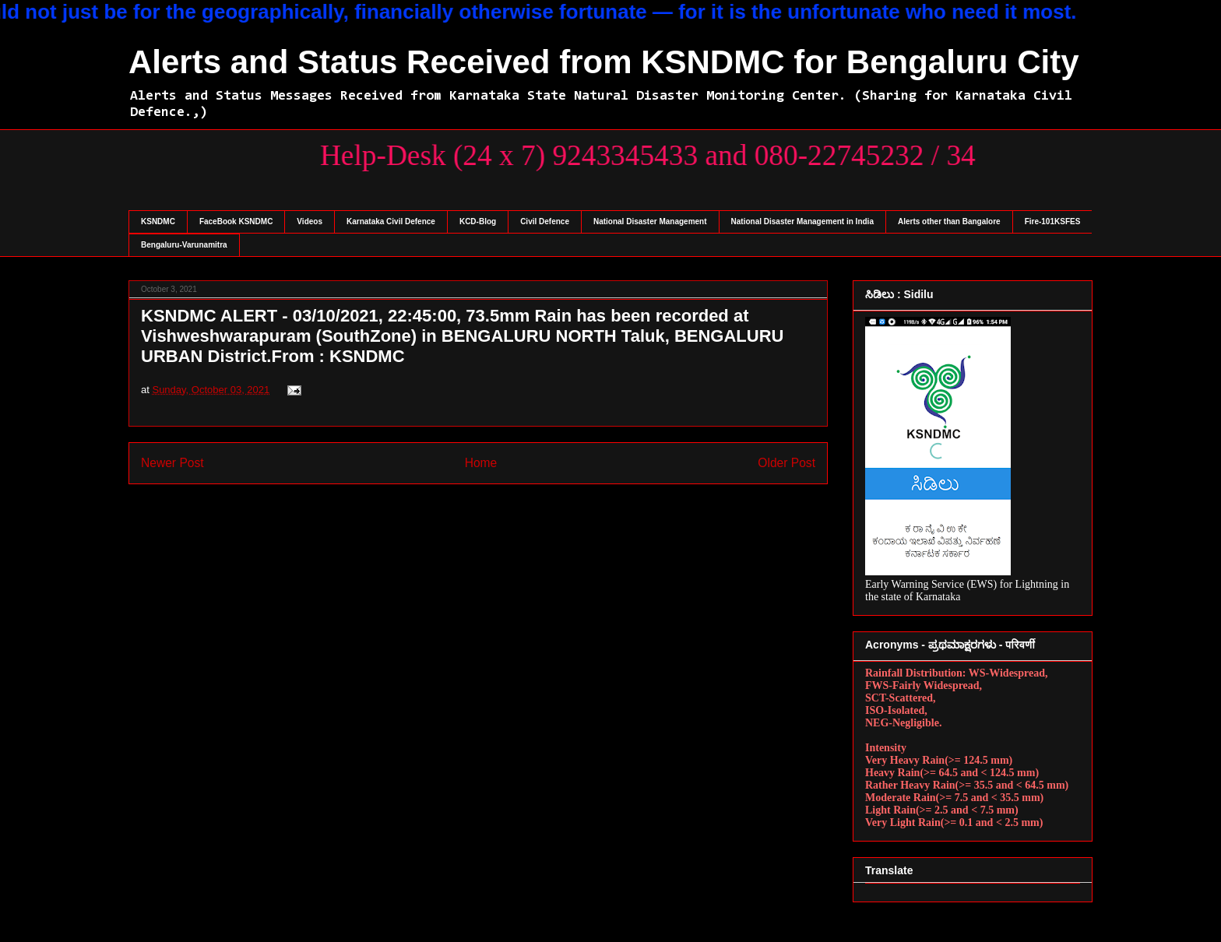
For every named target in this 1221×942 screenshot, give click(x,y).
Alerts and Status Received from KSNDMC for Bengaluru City (603, 62)
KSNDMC (158, 221)
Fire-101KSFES (1053, 221)
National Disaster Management (650, 221)
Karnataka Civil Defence (391, 221)
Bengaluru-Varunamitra (184, 245)
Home (481, 462)
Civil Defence (544, 221)
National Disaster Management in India (802, 221)
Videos (309, 221)
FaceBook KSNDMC (236, 221)
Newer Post (172, 462)
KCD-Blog (477, 221)
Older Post (786, 462)
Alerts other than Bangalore (949, 221)
